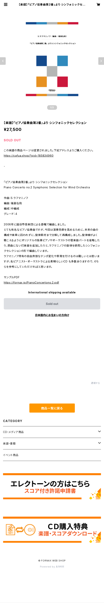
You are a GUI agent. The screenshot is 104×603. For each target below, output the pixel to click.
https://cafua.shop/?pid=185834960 (28, 155)
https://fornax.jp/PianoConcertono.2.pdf (31, 282)
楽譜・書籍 (9, 443)
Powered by (52, 566)
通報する (95, 383)
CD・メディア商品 (13, 432)
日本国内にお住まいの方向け (52, 315)
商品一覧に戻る (52, 408)
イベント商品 (11, 455)
